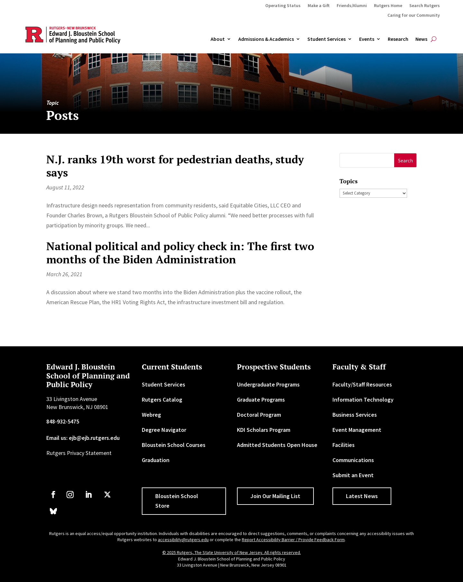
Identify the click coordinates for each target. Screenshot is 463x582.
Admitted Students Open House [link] (277, 445)
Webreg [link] (151, 414)
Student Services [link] (326, 39)
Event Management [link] (356, 429)
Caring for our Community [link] (413, 15)
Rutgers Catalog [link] (162, 399)
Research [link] (398, 39)
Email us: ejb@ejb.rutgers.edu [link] (83, 437)
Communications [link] (353, 460)
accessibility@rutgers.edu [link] (183, 539)
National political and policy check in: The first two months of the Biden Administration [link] (180, 253)
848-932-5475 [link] (62, 421)
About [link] (218, 39)
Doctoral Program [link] (259, 414)
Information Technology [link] (363, 399)
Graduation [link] (155, 460)
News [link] (421, 39)
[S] (367, 160)
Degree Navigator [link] (164, 429)
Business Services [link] (354, 414)
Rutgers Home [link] (388, 5)
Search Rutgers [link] (424, 5)
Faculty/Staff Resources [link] (362, 384)
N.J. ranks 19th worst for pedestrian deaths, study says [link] (175, 166)
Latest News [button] (362, 496)
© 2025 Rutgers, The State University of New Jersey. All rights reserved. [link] (231, 552)
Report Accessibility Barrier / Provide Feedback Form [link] (293, 539)
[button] (405, 160)
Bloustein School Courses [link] (173, 445)
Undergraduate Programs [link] (268, 384)
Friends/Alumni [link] (352, 5)
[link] (53, 494)
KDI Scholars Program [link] (263, 429)
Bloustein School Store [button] (176, 501)
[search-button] (433, 39)
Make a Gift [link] (319, 5)
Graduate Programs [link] (261, 399)
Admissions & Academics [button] (266, 39)
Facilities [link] (343, 445)
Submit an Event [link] (353, 475)
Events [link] (366, 39)
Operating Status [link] (283, 5)
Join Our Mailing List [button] (275, 496)
